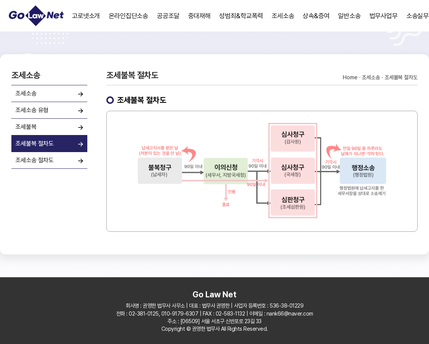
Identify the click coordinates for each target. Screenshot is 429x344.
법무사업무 (383, 16)
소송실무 (417, 16)
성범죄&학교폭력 (241, 16)
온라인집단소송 (128, 16)
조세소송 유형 (31, 110)
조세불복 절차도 (34, 143)
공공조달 (168, 16)
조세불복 (25, 126)
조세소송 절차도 (34, 160)
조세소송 (282, 16)
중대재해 (199, 16)
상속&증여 (316, 16)
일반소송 (349, 16)
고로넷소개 (86, 16)
